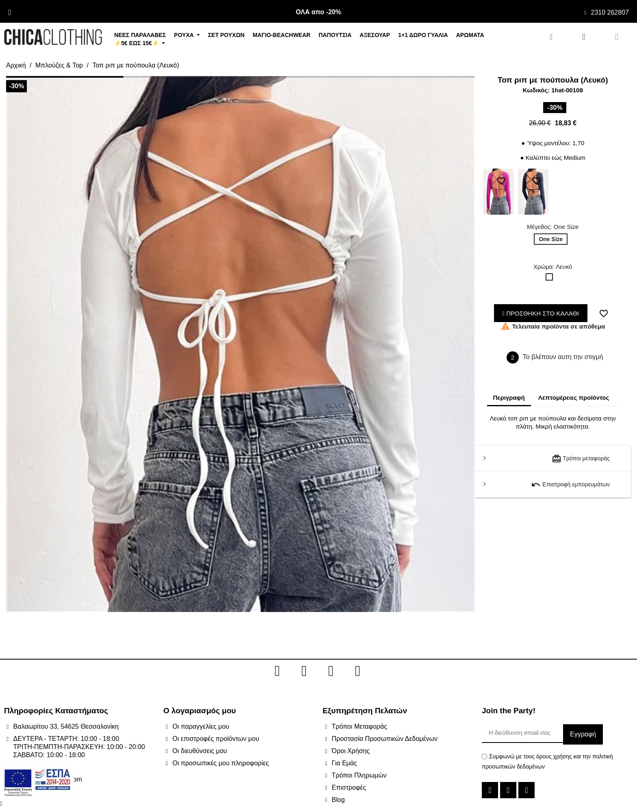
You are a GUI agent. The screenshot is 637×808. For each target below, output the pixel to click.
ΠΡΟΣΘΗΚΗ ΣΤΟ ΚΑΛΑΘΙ (541, 313)
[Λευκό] (551, 279)
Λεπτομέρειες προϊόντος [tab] (573, 397)
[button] (12, 344)
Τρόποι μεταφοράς (581, 459)
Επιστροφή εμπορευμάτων (570, 485)
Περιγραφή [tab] (509, 397)
